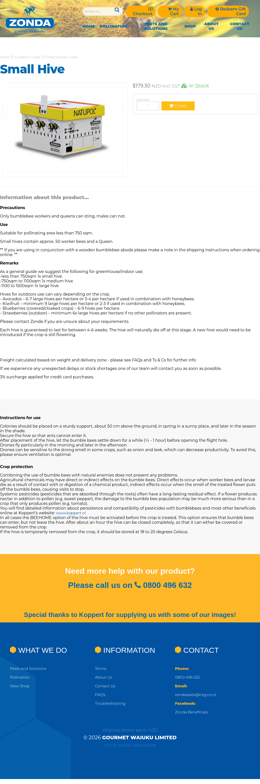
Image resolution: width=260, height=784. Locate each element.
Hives (4, 57)
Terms (101, 668)
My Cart (173, 11)
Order (178, 106)
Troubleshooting (111, 703)
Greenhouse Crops (62, 57)
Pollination (113, 26)
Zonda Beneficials (192, 712)
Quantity (143, 99)
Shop (190, 26)
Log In (196, 11)
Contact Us (239, 26)
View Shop (20, 686)
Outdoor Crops (27, 57)
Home (89, 26)
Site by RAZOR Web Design (130, 745)
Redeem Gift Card (230, 11)
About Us (211, 26)
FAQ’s (100, 694)
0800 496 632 (188, 677)
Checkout (142, 11)
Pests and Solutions (156, 26)
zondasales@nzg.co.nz (197, 694)
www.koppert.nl (72, 513)
